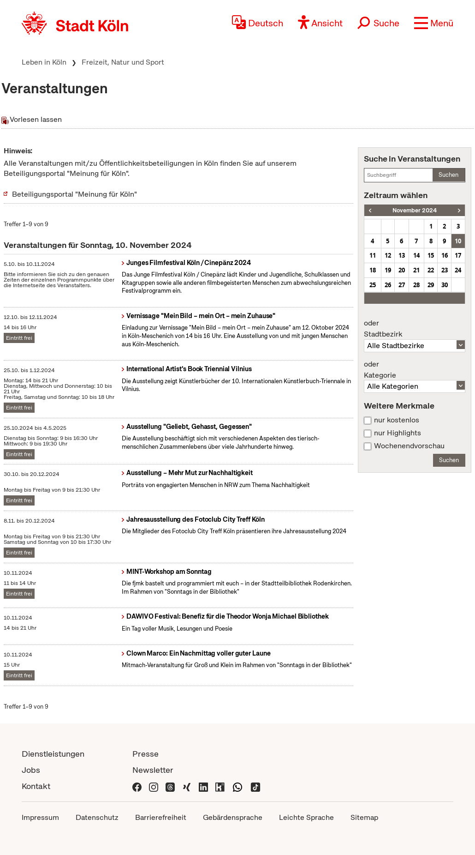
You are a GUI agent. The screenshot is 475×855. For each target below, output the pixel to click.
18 (372, 270)
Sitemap (364, 817)
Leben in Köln (44, 62)
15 (431, 255)
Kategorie (414, 370)
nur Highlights (397, 433)
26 (388, 285)
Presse (145, 753)
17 (458, 255)
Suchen (448, 175)
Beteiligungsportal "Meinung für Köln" (74, 194)
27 (401, 285)
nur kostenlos (396, 420)
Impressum (40, 817)
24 (458, 270)
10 (458, 241)
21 (416, 270)
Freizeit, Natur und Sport (123, 62)
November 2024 (414, 210)
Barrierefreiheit (160, 817)
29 (431, 285)
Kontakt (36, 786)
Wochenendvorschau (409, 446)
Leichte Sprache (306, 817)
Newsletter (152, 770)
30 (444, 285)
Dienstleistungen (53, 753)
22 (431, 270)
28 (416, 285)
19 (388, 270)
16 (444, 255)
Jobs (31, 770)
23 (444, 270)
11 (372, 255)
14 (416, 255)
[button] (433, 23)
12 (388, 255)
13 (401, 255)
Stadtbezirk (414, 329)
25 (372, 285)
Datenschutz (97, 817)
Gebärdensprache (232, 817)
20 (401, 270)
